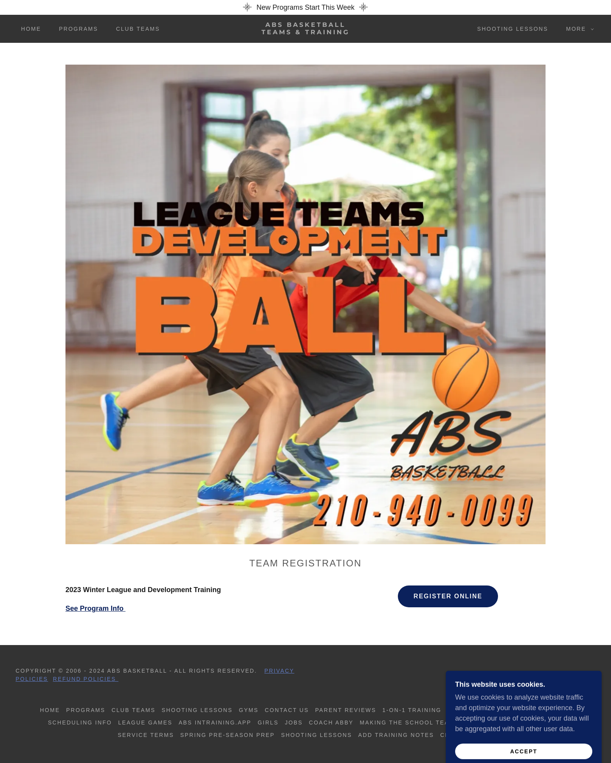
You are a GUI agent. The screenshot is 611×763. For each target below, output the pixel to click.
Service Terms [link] (146, 735)
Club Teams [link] (138, 29)
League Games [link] (145, 722)
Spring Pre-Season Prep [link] (227, 735)
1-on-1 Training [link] (411, 710)
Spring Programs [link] (537, 710)
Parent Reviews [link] (345, 710)
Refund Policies (85, 679)
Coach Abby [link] (331, 722)
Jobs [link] (294, 722)
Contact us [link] (287, 710)
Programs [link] (78, 29)
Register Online (447, 596)
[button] (578, 28)
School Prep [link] (472, 710)
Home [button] (50, 710)
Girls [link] (268, 722)
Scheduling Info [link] (80, 722)
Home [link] (31, 29)
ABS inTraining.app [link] (214, 722)
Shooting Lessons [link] (512, 29)
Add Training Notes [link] (396, 735)
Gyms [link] (249, 710)
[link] (305, 32)
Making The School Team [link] (407, 722)
